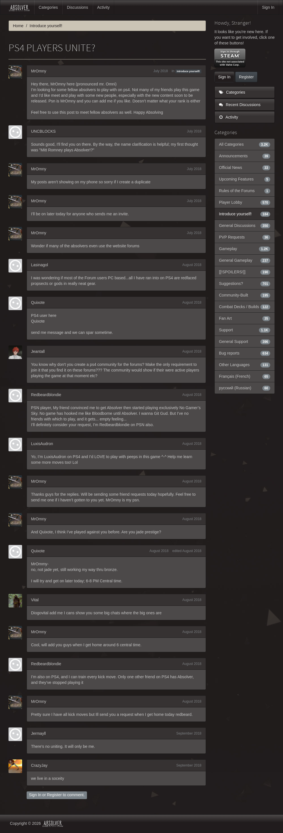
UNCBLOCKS (43, 131)
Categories (48, 7)
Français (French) (244, 376)
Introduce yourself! (188, 71)
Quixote (38, 302)
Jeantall (38, 351)
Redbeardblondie (46, 394)
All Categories (244, 144)
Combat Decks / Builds (244, 307)
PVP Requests (244, 237)
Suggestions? (244, 283)
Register (54, 795)
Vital (35, 600)
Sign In (268, 7)
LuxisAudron (42, 443)
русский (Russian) (244, 388)
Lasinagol (39, 265)
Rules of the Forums (244, 191)
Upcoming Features (244, 179)
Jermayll (38, 733)
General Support (244, 341)
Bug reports (244, 353)
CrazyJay (39, 765)
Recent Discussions (240, 104)
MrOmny (38, 71)
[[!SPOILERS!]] (244, 272)
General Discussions (244, 225)
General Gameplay (244, 260)
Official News (244, 167)
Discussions (77, 7)
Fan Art (244, 318)
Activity (103, 7)
